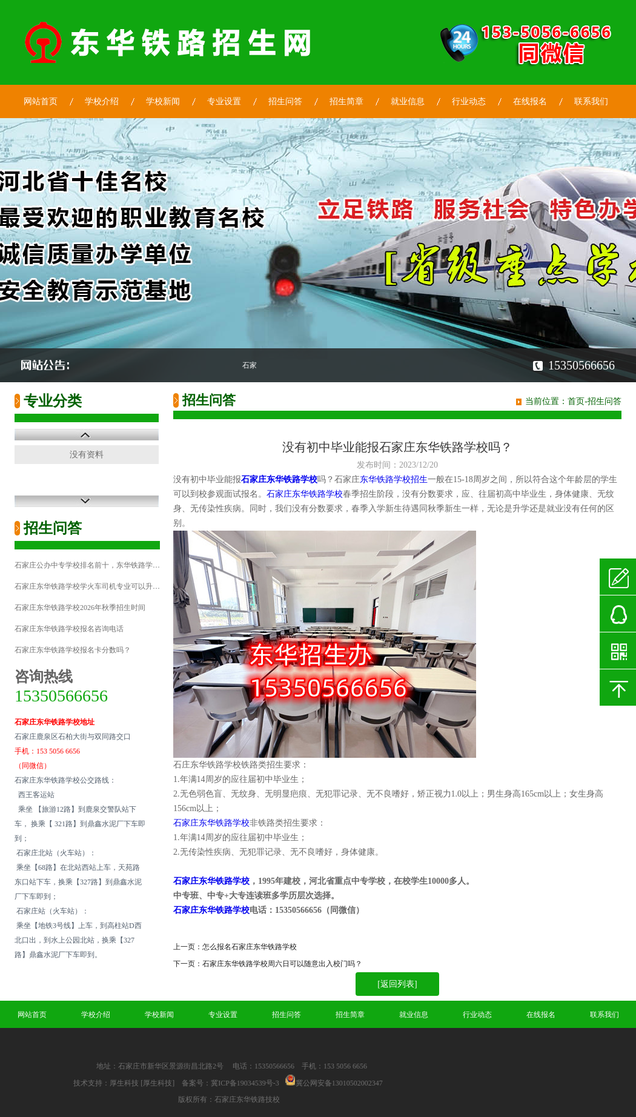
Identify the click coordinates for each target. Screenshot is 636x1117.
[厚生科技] (157, 1083)
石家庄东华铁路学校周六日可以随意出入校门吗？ (282, 964)
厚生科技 (124, 1083)
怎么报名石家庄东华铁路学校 (249, 947)
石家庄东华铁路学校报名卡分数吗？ (73, 650)
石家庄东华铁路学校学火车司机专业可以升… (87, 586)
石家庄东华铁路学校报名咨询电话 (69, 629)
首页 (576, 401)
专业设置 (224, 101)
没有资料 (87, 454)
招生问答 (285, 101)
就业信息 (408, 101)
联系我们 (591, 101)
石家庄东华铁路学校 (305, 494)
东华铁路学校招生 (394, 479)
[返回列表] (397, 984)
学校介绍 (102, 101)
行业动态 (469, 101)
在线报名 (530, 101)
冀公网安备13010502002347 (339, 1083)
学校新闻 (163, 101)
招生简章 (346, 101)
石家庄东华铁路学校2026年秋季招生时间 (80, 607)
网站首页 (41, 101)
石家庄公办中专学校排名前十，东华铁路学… (87, 565)
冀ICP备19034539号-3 (245, 1083)
